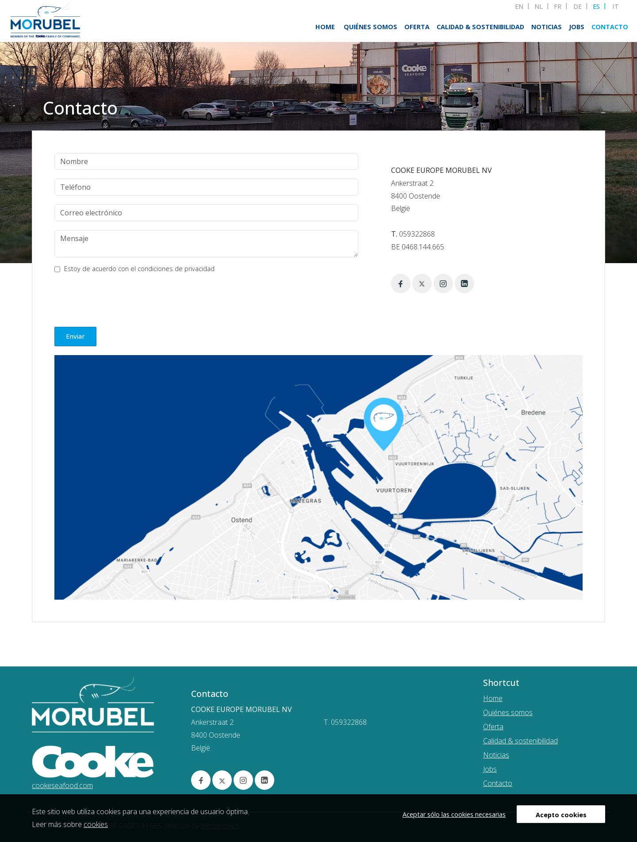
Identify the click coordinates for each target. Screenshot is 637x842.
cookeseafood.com (62, 785)
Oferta (417, 27)
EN (519, 6)
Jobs (576, 27)
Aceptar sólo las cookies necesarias (454, 814)
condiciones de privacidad (176, 268)
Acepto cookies (561, 815)
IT (615, 6)
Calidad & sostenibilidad (480, 27)
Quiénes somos (370, 27)
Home (325, 27)
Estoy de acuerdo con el (139, 268)
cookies (96, 824)
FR (557, 6)
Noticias (546, 27)
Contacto (609, 27)
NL (538, 6)
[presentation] (121, 298)
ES (596, 6)
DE (577, 6)
